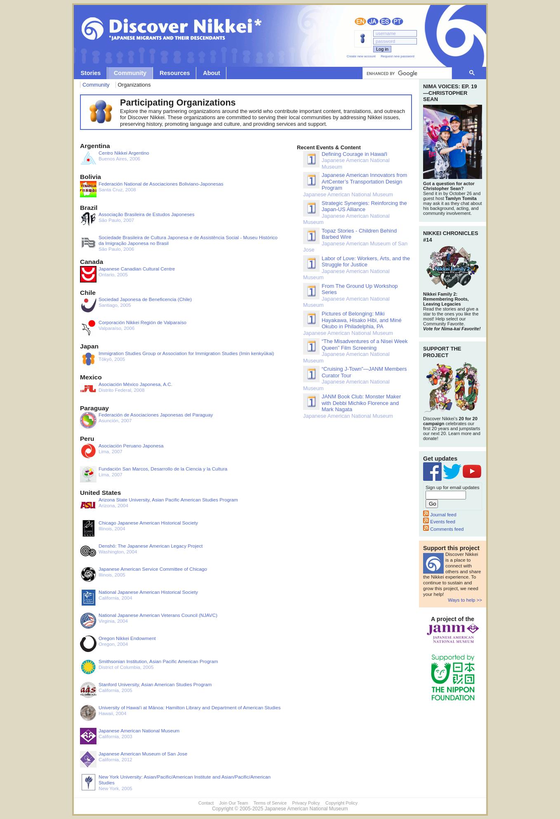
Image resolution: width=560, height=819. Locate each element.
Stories (90, 73)
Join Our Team (233, 802)
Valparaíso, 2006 (133, 328)
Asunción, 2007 (146, 420)
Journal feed (439, 514)
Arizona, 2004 (159, 505)
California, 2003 (129, 736)
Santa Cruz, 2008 (152, 189)
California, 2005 (146, 690)
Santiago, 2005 (136, 305)
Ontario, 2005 (127, 274)
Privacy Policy (306, 802)
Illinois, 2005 (143, 574)
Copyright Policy (341, 802)
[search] (406, 73)
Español (385, 21)
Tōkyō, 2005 (177, 359)
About (211, 73)
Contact (206, 802)
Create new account (361, 56)
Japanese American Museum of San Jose (355, 240)
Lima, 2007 (121, 451)
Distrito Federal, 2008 (126, 389)
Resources (175, 73)
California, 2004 (139, 597)
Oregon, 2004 (118, 643)
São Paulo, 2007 (137, 220)
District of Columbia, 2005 (149, 667)
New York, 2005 (175, 782)
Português (397, 21)
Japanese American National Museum (346, 160)
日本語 (373, 21)
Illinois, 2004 (139, 528)
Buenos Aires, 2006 (114, 158)
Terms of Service (270, 802)
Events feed (439, 521)
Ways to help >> (465, 600)
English (360, 21)
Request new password (397, 56)
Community (130, 73)
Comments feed (443, 529)
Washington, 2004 (141, 551)
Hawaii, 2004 (180, 713)
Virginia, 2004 (148, 620)
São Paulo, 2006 (179, 243)
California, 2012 (133, 759)
